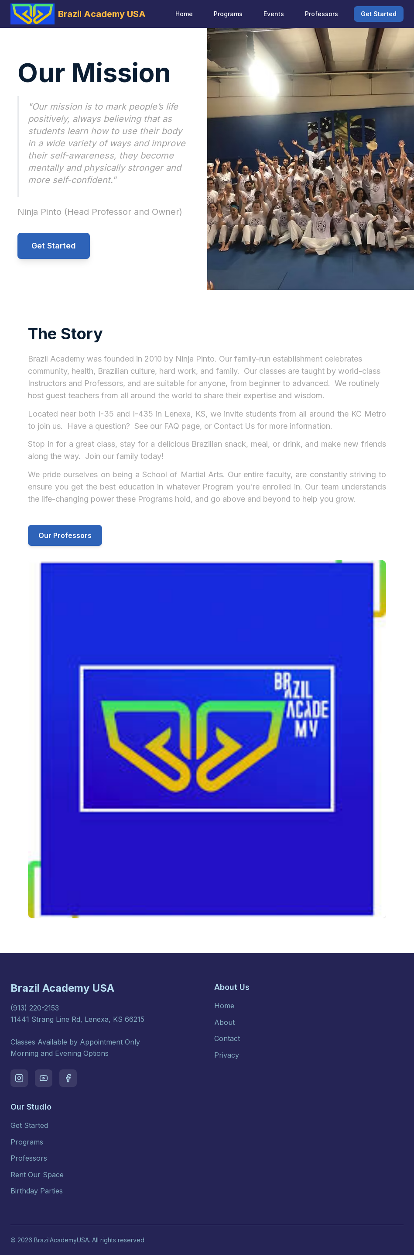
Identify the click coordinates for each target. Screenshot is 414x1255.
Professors (321, 13)
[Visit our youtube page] (43, 1078)
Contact (227, 1038)
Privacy (226, 1055)
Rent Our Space (37, 1174)
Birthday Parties (36, 1190)
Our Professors (65, 535)
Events (273, 13)
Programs (228, 13)
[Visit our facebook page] (68, 1078)
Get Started (379, 13)
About (224, 1022)
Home (184, 13)
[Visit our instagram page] (19, 1078)
